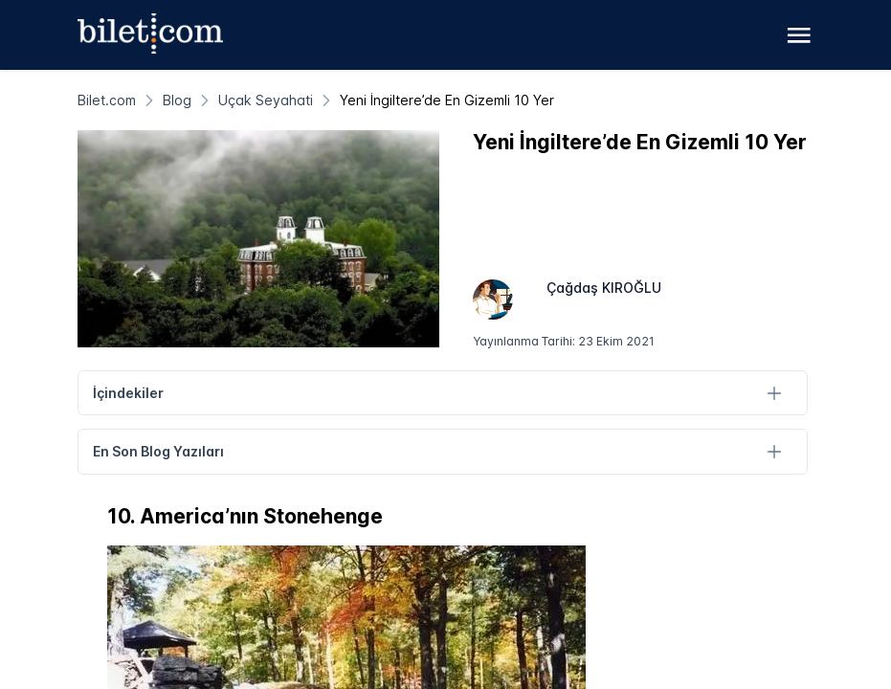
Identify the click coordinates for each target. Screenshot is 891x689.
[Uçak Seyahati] (265, 100)
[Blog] (177, 100)
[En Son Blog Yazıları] (774, 452)
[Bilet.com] (107, 100)
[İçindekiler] (774, 393)
